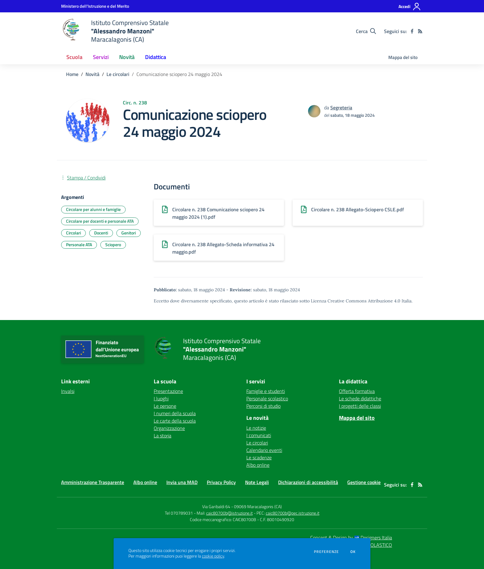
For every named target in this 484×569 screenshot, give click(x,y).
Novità (92, 74)
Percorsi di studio (263, 406)
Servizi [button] (101, 57)
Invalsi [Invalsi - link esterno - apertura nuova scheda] (67, 391)
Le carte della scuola (175, 420)
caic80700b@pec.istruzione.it (292, 513)
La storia (162, 435)
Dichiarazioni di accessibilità (308, 482)
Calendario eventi (264, 450)
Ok (353, 552)
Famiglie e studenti (265, 391)
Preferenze (326, 552)
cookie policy (213, 556)
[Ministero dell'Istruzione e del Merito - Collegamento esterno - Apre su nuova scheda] (95, 6)
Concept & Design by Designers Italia (351, 537)
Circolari (73, 233)
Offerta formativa (357, 391)
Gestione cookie (364, 482)
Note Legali (257, 482)
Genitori (128, 233)
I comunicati (258, 435)
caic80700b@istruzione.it (229, 513)
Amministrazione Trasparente (92, 482)
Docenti (101, 233)
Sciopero (113, 244)
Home (72, 74)
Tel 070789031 (179, 513)
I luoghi (161, 398)
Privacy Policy (221, 482)
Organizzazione (169, 428)
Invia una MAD (182, 482)
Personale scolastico (267, 398)
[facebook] (412, 31)
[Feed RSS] (420, 31)
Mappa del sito (403, 57)
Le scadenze (259, 457)
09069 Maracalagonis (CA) (258, 506)
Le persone (165, 406)
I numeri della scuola (175, 413)
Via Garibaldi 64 (216, 506)
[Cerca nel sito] (366, 31)
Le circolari (117, 74)
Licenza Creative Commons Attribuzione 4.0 (355, 301)
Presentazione (168, 391)
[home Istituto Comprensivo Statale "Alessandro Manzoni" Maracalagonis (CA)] (115, 31)
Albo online (257, 465)
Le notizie (256, 428)
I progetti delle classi (360, 406)
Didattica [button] (155, 57)
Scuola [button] (74, 57)
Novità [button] (127, 57)
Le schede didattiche (360, 398)
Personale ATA (79, 244)
